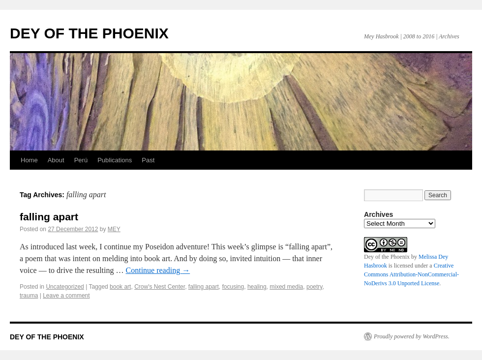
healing (257, 286)
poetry (314, 286)
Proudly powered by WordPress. (412, 336)
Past (148, 160)
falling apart (49, 216)
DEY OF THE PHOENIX (89, 33)
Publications (114, 160)
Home (29, 160)
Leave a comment (66, 295)
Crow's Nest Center (159, 286)
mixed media (286, 286)
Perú (81, 160)
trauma (29, 295)
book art (120, 286)
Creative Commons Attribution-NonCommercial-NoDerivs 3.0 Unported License (411, 274)
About (56, 160)
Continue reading (158, 270)
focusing (233, 286)
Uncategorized (65, 286)
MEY (114, 229)
